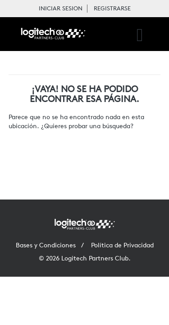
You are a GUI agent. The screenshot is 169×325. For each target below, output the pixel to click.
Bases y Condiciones (46, 245)
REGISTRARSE (112, 8)
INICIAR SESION (60, 8)
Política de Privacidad (122, 245)
